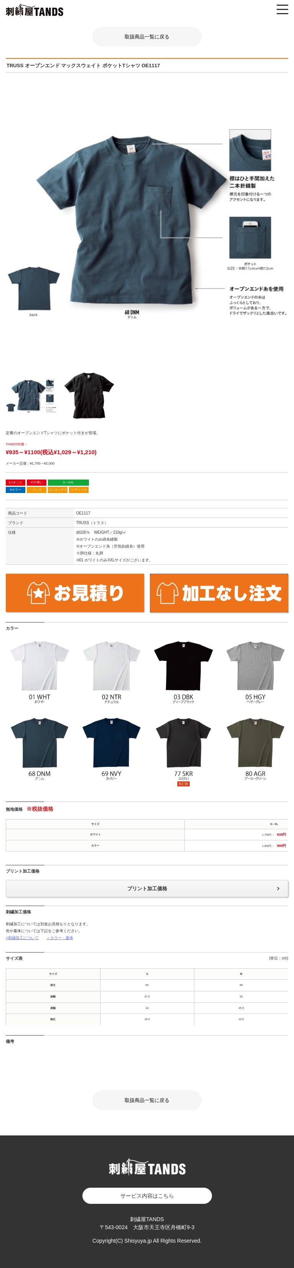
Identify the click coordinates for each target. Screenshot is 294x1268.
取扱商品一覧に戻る (147, 37)
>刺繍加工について (22, 938)
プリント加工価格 (147, 888)
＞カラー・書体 (59, 938)
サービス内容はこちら (147, 1196)
